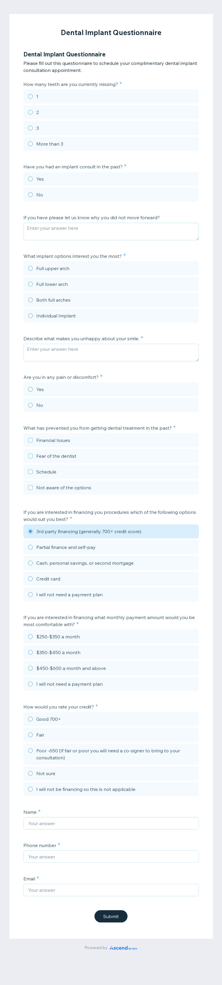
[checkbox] (111, 441)
